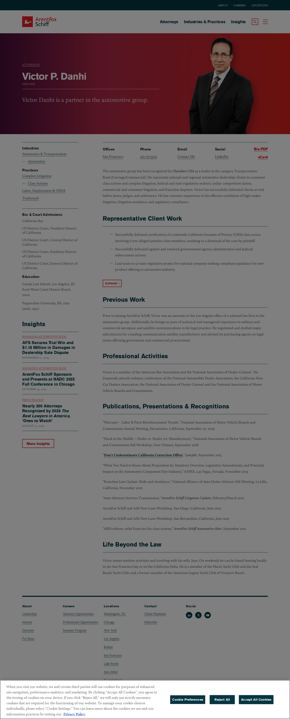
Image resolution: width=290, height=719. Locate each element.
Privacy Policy (74, 716)
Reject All (222, 702)
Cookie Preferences (187, 702)
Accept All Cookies (256, 702)
